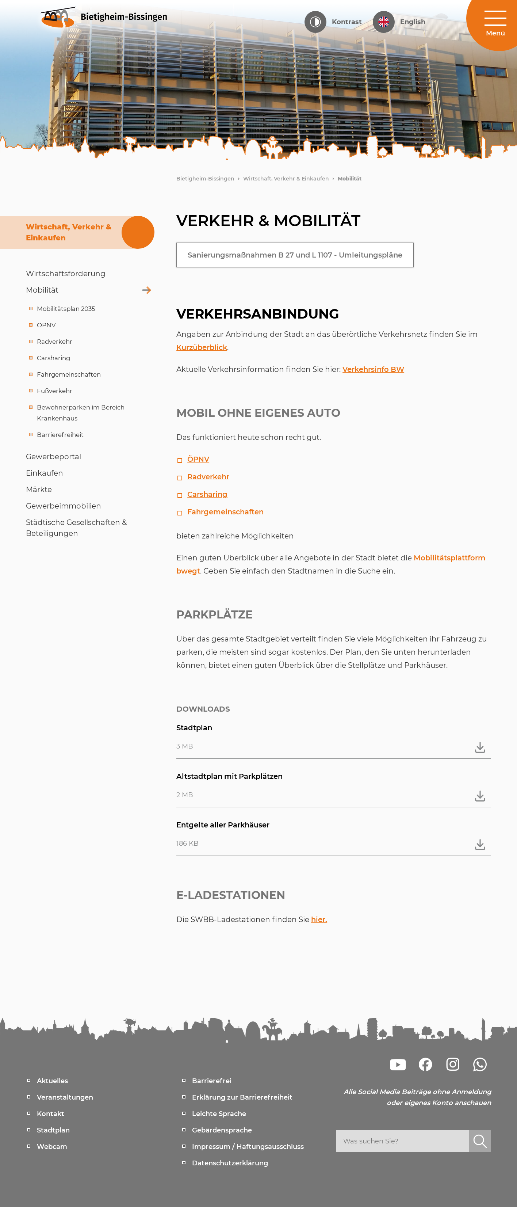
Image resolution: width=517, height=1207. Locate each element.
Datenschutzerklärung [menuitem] (230, 1163)
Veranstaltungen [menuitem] (65, 1097)
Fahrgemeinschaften (226, 511)
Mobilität (349, 178)
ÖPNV (198, 459)
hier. (319, 919)
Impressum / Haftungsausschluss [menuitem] (248, 1147)
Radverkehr (209, 476)
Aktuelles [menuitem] (52, 1081)
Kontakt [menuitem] (50, 1114)
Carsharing (208, 494)
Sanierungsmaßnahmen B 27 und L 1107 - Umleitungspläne (300, 255)
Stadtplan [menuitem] (53, 1130)
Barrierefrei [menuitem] (211, 1081)
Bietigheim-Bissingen (205, 178)
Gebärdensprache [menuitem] (222, 1130)
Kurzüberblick (203, 347)
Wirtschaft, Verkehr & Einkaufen (286, 178)
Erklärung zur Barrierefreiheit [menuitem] (242, 1097)
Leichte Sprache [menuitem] (219, 1114)
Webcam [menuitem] (52, 1147)
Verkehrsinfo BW (374, 369)
